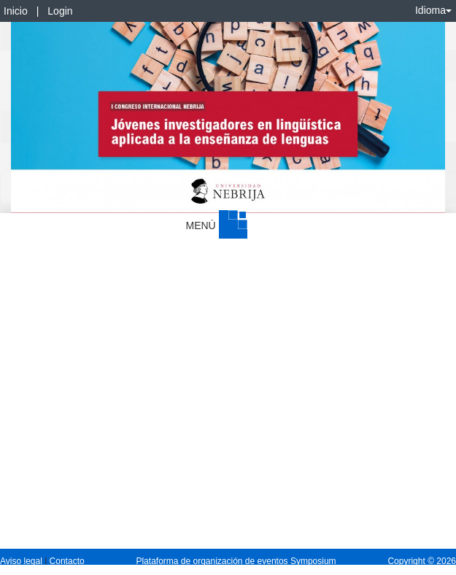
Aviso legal (22, 561)
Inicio (16, 11)
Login (59, 11)
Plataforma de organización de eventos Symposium (236, 561)
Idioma (433, 10)
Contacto (67, 561)
